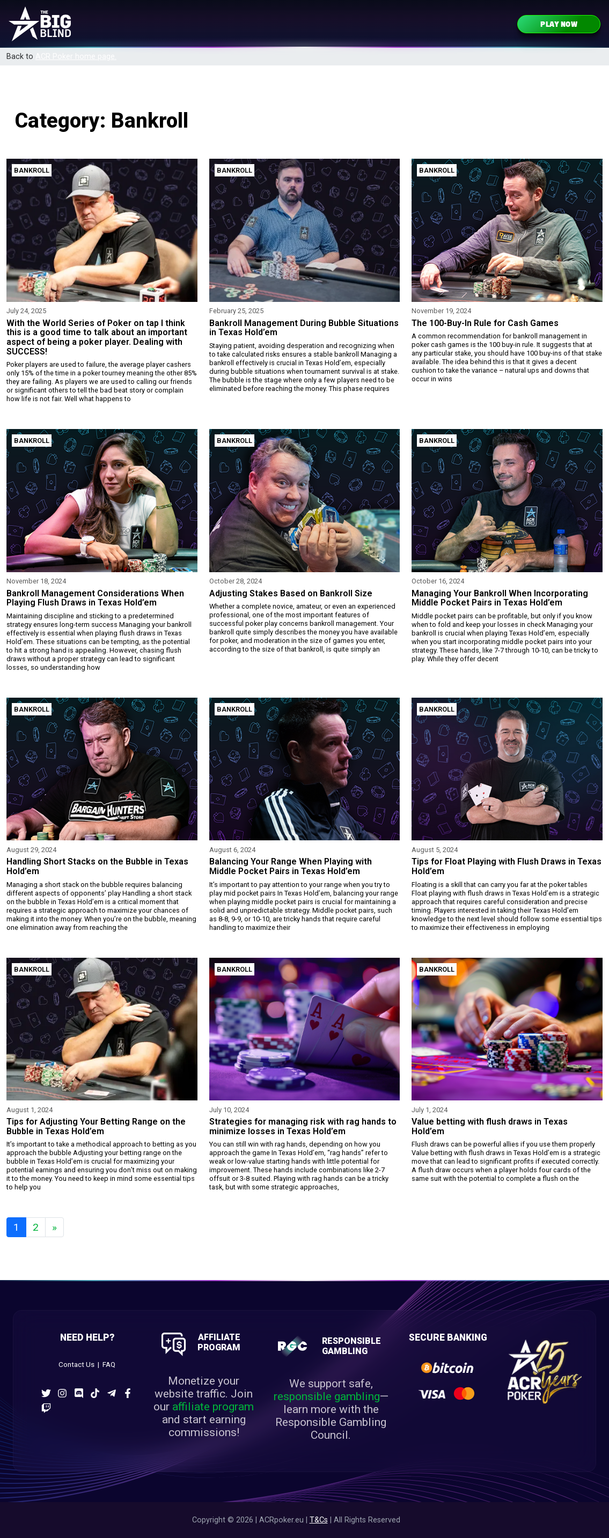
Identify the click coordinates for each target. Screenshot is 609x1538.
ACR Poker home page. (75, 56)
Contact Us (76, 1364)
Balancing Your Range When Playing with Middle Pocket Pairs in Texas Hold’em (290, 866)
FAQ (108, 1364)
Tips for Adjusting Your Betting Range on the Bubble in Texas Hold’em (96, 1126)
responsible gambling (327, 1396)
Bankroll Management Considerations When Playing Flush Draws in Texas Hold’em (95, 598)
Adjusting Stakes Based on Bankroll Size (290, 593)
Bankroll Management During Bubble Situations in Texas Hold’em (304, 328)
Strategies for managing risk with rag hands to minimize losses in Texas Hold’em (303, 1126)
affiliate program (213, 1406)
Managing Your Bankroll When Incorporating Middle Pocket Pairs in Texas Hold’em (500, 598)
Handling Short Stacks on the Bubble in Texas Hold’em (97, 866)
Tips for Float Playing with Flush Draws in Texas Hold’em (506, 866)
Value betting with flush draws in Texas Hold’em (490, 1126)
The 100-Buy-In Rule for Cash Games (485, 323)
